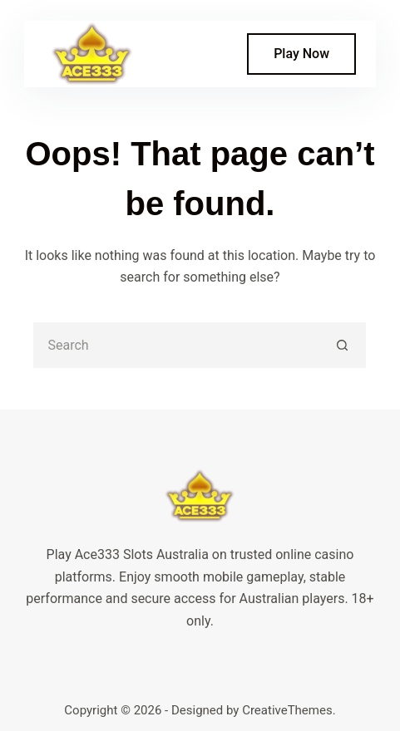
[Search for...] (176, 345)
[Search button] (343, 345)
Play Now (301, 53)
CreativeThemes (287, 710)
